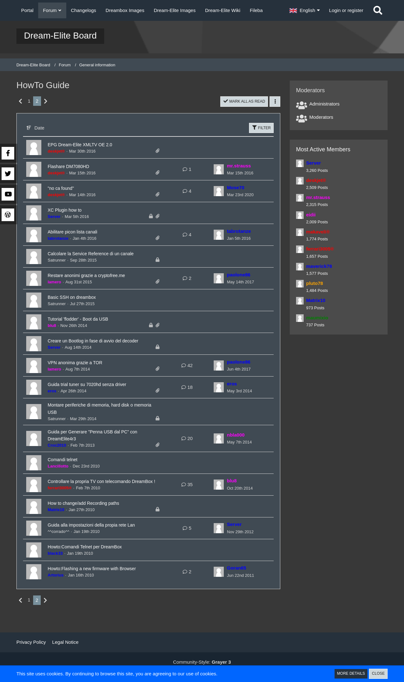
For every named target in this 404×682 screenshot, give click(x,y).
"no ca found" (64, 188)
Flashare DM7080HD (74, 166)
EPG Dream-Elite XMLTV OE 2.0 (89, 145)
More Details (349, 673)
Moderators (321, 117)
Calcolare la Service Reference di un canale (103, 253)
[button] (304, 10)
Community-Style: (202, 662)
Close (378, 673)
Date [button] (39, 128)
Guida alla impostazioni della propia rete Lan (104, 537)
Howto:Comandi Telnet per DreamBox (95, 559)
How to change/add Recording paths (94, 515)
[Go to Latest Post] (219, 170)
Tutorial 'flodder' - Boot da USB (86, 319)
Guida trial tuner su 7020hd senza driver (98, 390)
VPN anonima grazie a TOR (83, 368)
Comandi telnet (67, 466)
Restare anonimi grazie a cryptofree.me (97, 275)
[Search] (378, 10)
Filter (261, 127)
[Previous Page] (20, 101)
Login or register (346, 10)
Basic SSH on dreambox (79, 297)
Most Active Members (323, 149)
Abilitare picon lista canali (79, 232)
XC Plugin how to (69, 210)
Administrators (324, 103)
